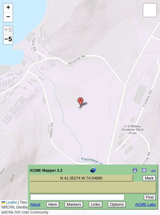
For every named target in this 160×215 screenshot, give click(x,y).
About (35, 204)
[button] (80, 102)
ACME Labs (145, 204)
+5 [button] (8, 30)
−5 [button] (8, 39)
